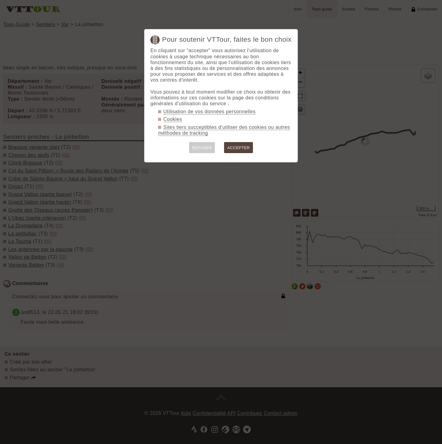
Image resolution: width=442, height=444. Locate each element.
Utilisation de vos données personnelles (209, 111)
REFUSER (202, 147)
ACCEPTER (238, 147)
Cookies (172, 119)
